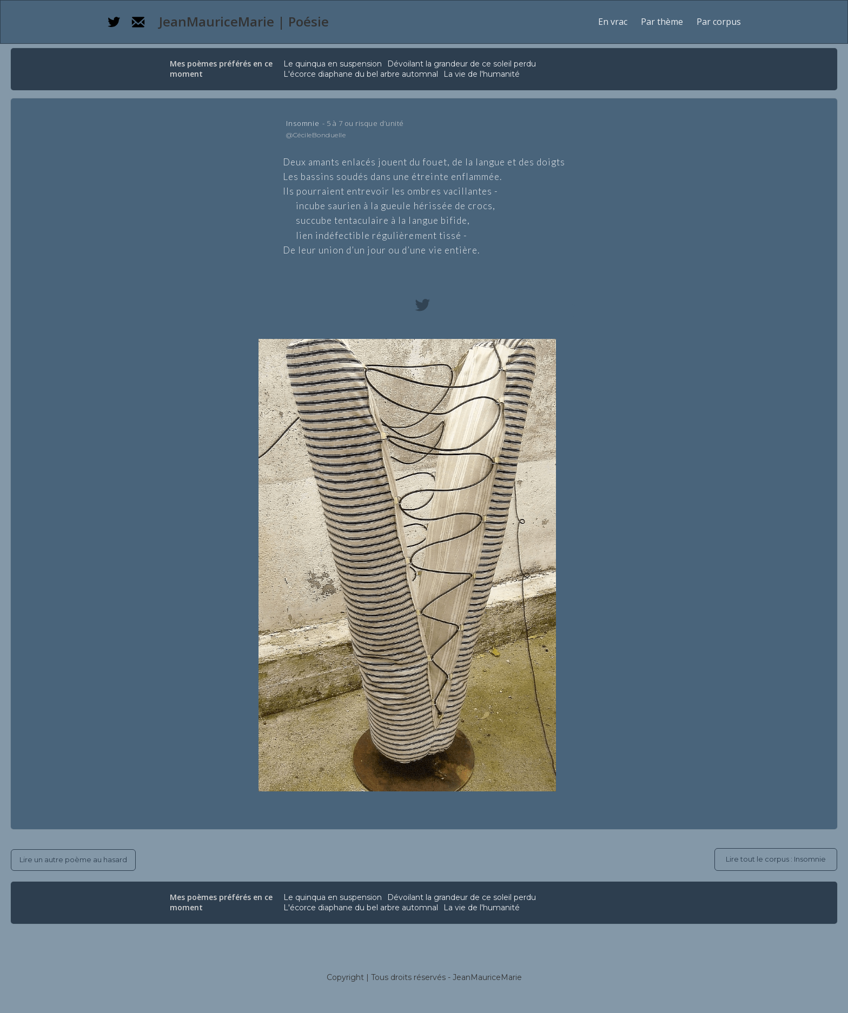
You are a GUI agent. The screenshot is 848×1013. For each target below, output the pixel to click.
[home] (242, 21)
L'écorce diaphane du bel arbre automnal (360, 74)
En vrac (612, 22)
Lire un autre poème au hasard (73, 859)
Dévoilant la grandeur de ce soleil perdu (461, 64)
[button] (662, 22)
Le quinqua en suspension (332, 64)
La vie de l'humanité (481, 74)
